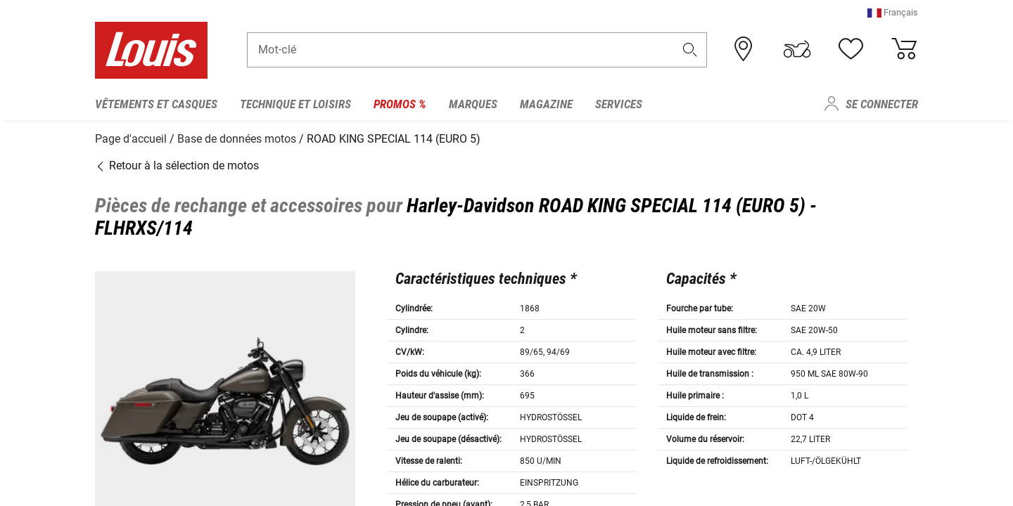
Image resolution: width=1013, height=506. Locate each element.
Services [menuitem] (618, 104)
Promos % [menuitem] (400, 104)
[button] (892, 17)
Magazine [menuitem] (546, 104)
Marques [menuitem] (473, 104)
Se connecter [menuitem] (882, 104)
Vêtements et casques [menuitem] (156, 104)
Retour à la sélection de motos (177, 163)
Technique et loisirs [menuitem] (295, 104)
